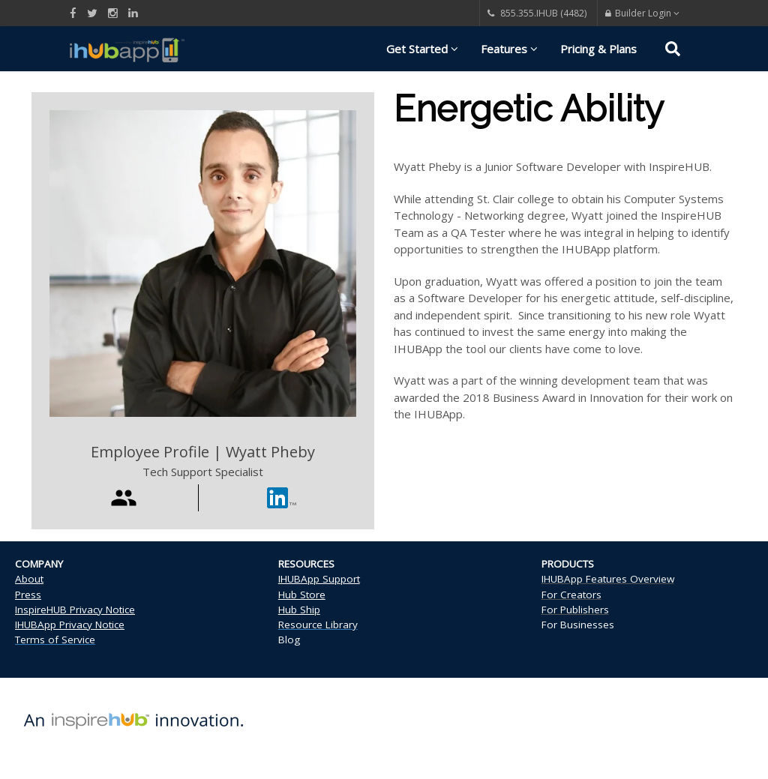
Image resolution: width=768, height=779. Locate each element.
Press (28, 594)
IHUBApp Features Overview (608, 579)
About (29, 579)
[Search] (672, 51)
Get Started (422, 48)
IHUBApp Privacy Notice (69, 624)
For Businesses (578, 624)
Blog (289, 639)
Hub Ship (299, 609)
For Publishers (575, 609)
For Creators (572, 594)
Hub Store (302, 594)
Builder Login (642, 13)
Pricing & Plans (598, 48)
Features (509, 48)
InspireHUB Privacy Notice (75, 609)
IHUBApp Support (319, 579)
